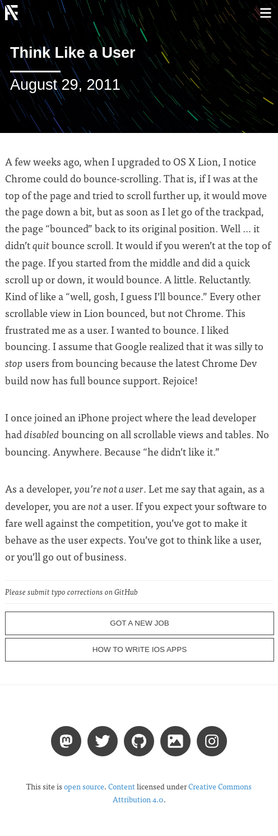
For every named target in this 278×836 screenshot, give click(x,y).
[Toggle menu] (265, 12)
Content (121, 786)
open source (84, 786)
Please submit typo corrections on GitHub (71, 591)
